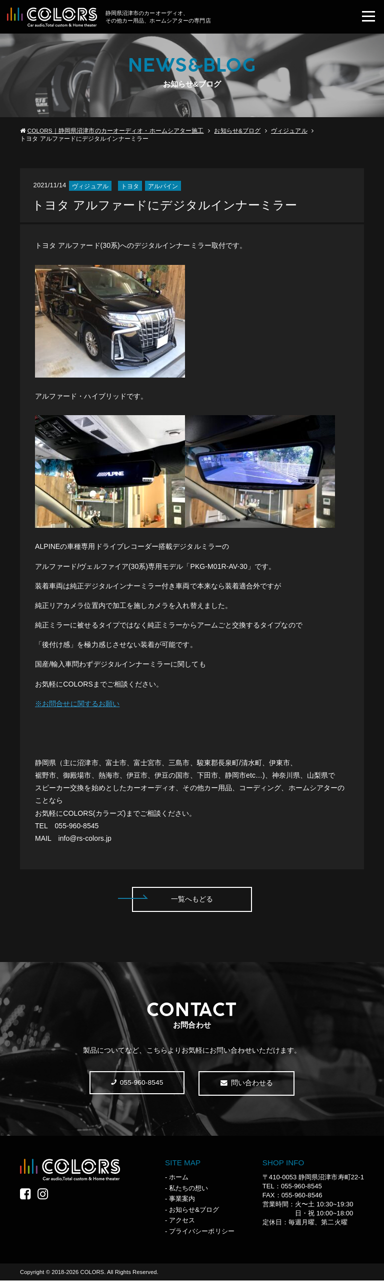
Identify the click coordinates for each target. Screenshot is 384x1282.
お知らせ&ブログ (237, 131)
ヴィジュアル (289, 131)
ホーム (178, 1178)
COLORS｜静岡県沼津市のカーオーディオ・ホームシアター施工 (116, 131)
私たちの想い (188, 1189)
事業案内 (182, 1200)
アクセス (182, 1221)
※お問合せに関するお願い (77, 705)
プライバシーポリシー (201, 1232)
